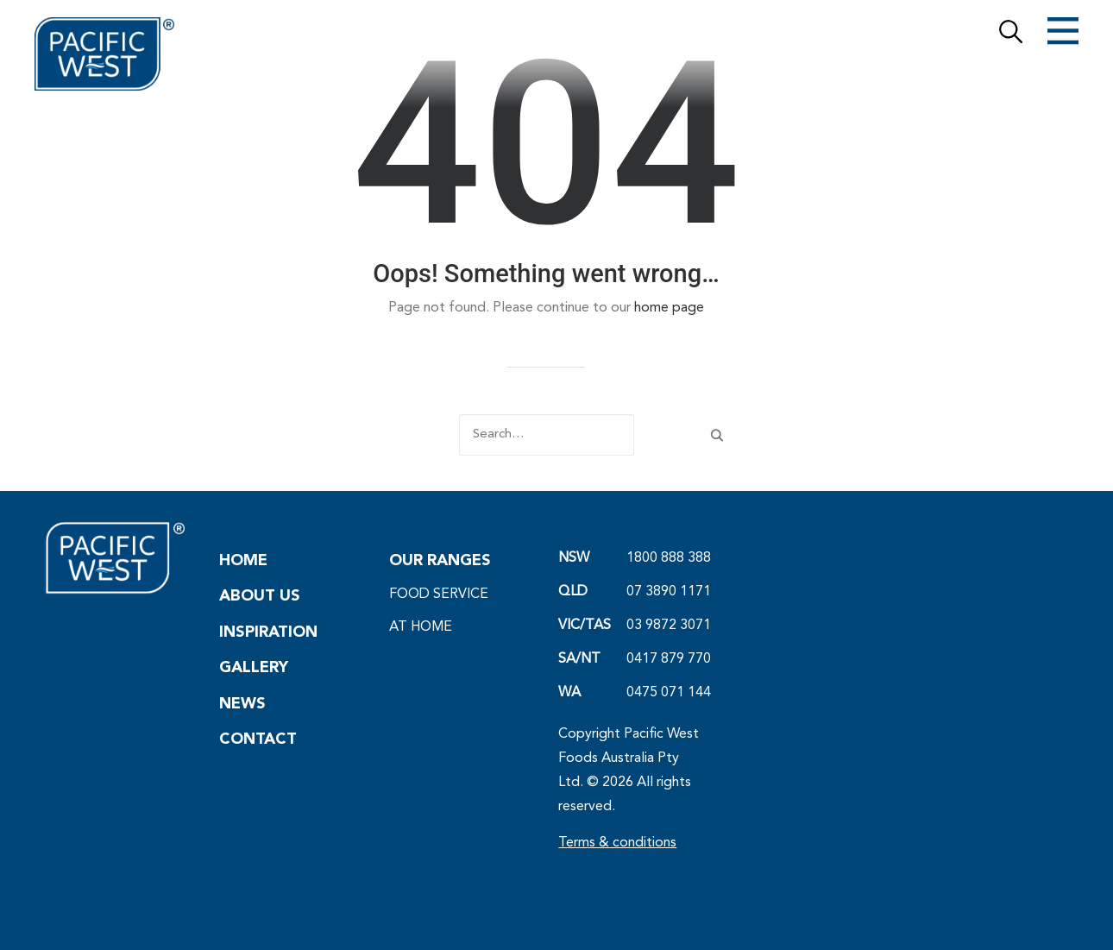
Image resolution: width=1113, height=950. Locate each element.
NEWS (242, 704)
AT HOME (420, 627)
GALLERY (253, 668)
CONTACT (258, 739)
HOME (243, 561)
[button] (716, 435)
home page (669, 308)
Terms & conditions (617, 843)
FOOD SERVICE (438, 594)
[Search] (546, 435)
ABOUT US (259, 596)
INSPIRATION (268, 632)
